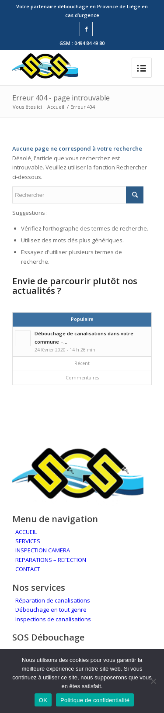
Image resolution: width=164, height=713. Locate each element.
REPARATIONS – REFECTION (50, 560)
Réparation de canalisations (52, 600)
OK (43, 700)
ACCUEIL (26, 532)
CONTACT (27, 569)
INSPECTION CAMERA (42, 550)
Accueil (55, 106)
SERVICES (27, 541)
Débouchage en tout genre (51, 609)
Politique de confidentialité (94, 700)
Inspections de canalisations (53, 619)
